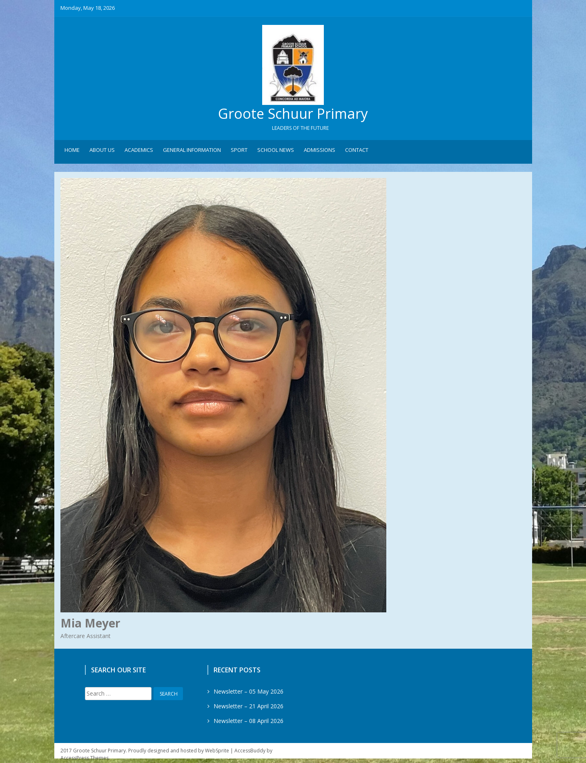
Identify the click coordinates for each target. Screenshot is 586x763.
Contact (356, 151)
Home (72, 151)
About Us (102, 151)
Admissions (319, 151)
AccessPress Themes (84, 759)
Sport (239, 151)
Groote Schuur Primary (293, 114)
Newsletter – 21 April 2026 (248, 707)
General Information (192, 151)
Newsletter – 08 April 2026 (248, 722)
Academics (139, 151)
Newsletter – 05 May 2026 (248, 692)
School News (275, 151)
